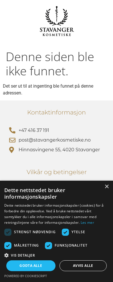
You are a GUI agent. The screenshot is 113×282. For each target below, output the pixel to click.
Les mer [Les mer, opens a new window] (87, 222)
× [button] (106, 187)
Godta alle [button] (30, 265)
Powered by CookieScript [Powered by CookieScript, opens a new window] (25, 276)
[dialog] (56, 231)
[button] (56, 255)
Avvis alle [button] (83, 265)
